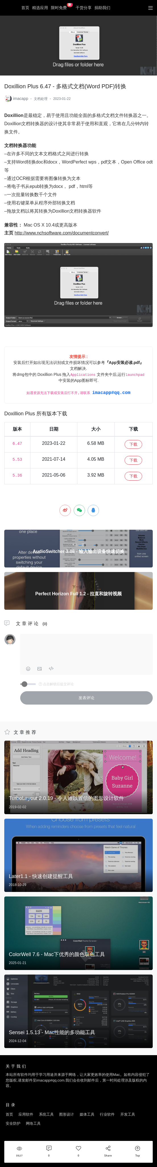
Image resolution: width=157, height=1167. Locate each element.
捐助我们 (102, 7)
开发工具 (127, 1114)
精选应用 (40, 7)
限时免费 (62, 6)
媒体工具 (87, 1114)
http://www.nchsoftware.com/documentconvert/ (62, 233)
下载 (133, 444)
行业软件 (107, 1114)
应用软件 (25, 1114)
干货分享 (84, 7)
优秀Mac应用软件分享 (9, 8)
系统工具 (46, 1114)
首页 (25, 7)
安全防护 (13, 1123)
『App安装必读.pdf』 (124, 362)
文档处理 (40, 99)
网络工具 (33, 1123)
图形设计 (66, 1114)
